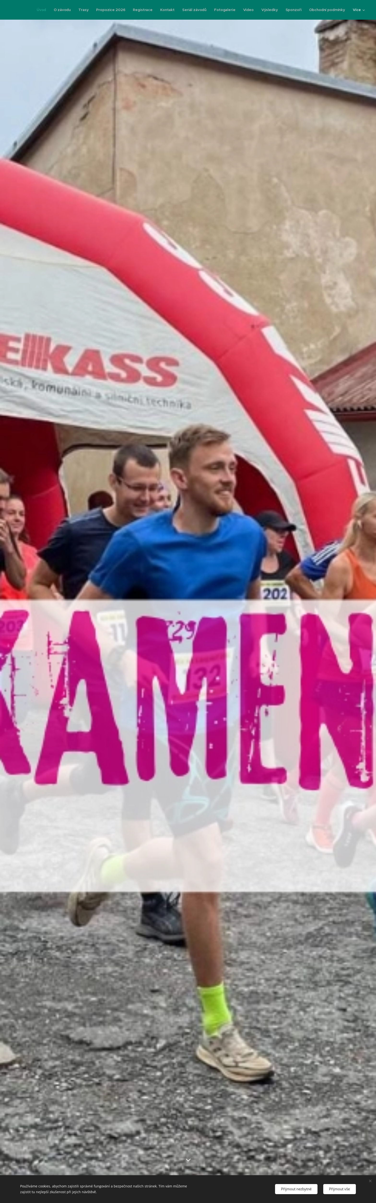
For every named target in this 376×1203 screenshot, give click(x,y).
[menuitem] (39, 10)
